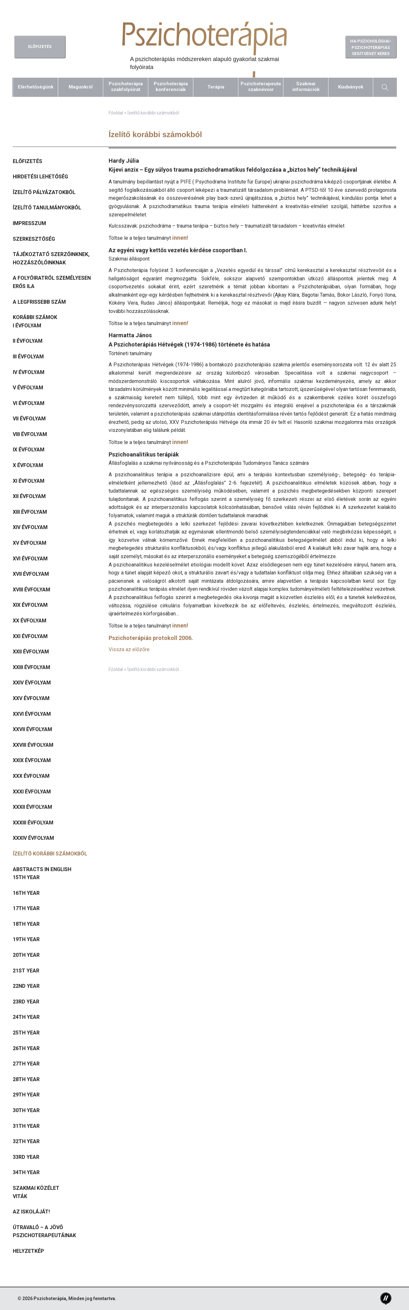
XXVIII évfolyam (33, 745)
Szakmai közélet (36, 1188)
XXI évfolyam (30, 636)
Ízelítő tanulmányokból (47, 208)
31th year (26, 1126)
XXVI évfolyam (32, 714)
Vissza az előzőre (129, 649)
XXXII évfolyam (32, 807)
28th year (26, 1079)
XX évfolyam (29, 621)
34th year (26, 1172)
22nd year (26, 986)
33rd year (26, 1157)
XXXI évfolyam (32, 792)
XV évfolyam (29, 543)
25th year (26, 1033)
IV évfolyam (28, 372)
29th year (26, 1095)
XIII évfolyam (30, 512)
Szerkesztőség (34, 239)
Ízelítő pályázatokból (44, 192)
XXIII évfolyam (31, 667)
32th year (26, 1141)
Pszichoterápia (50, 1298)
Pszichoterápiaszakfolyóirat (126, 86)
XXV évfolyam (31, 698)
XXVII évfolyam (32, 729)
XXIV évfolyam (32, 683)
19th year (26, 939)
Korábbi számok (35, 317)
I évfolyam (27, 326)
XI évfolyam (28, 481)
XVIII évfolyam (31, 590)
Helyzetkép (28, 1251)
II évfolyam (27, 341)
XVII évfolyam (31, 574)
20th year (26, 955)
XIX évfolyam (30, 605)
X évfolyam (28, 465)
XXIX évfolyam (32, 760)
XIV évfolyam (30, 527)
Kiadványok (350, 87)
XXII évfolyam (31, 652)
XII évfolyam (29, 496)
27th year (26, 1064)
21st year (26, 971)
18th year (26, 924)
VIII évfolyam (30, 434)
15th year (26, 877)
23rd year (26, 1002)
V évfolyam (28, 388)
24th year (26, 1017)
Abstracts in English (42, 869)
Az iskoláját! (31, 1212)
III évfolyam (28, 357)
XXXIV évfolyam (33, 838)
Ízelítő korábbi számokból (50, 854)
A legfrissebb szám (39, 302)
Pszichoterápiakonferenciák (171, 86)
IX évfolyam (28, 450)
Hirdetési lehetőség (40, 177)
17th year (26, 908)
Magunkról (81, 87)
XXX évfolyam (31, 776)
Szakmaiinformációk (306, 86)
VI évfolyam (28, 403)
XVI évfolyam (30, 559)
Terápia (215, 87)
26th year (26, 1048)
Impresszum (29, 223)
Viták (20, 1196)
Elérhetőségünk (35, 87)
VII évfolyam (29, 419)
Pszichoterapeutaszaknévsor (261, 86)
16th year (26, 893)
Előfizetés (27, 161)
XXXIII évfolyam (33, 823)
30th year (26, 1110)
